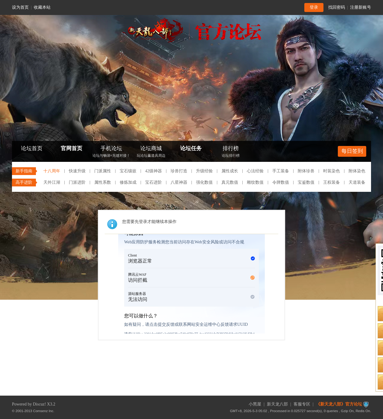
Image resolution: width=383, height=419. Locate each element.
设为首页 (20, 7)
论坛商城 (151, 152)
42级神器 (153, 171)
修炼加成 (128, 182)
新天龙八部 (277, 404)
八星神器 (179, 182)
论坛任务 (191, 148)
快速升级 (77, 171)
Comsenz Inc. (43, 411)
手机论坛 (111, 152)
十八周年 (51, 171)
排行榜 (230, 152)
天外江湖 (51, 182)
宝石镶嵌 (128, 171)
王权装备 (331, 182)
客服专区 (302, 404)
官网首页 (71, 148)
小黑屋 (255, 404)
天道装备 (357, 182)
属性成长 (229, 171)
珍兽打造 (179, 171)
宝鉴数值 (306, 182)
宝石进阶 (153, 182)
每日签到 (352, 151)
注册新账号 (360, 7)
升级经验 (204, 171)
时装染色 (331, 171)
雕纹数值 (255, 182)
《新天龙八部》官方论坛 (339, 404)
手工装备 (280, 171)
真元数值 (229, 182)
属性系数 (102, 182)
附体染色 (357, 171)
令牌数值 (280, 182)
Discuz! (39, 404)
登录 (314, 7)
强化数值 (204, 182)
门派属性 (102, 171)
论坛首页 (31, 148)
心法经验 (255, 171)
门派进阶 (77, 182)
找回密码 (336, 7)
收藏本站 (42, 7)
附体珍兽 (306, 171)
